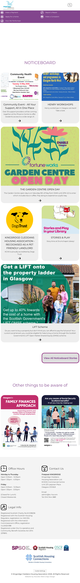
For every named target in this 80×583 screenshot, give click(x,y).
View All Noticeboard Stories (60, 358)
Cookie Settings (40, 571)
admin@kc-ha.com (50, 495)
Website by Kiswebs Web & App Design (40, 577)
